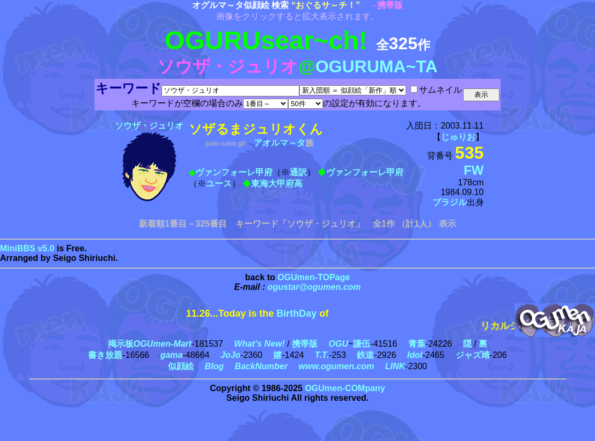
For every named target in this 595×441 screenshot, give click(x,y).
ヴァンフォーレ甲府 (234, 172)
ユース (219, 183)
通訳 (298, 172)
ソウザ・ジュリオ (149, 125)
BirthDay (296, 313)
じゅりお (458, 136)
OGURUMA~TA (376, 66)
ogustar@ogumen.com (314, 286)
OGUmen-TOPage (313, 277)
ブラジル (449, 202)
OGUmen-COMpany (345, 388)
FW (473, 170)
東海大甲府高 (277, 183)
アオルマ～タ (279, 142)
